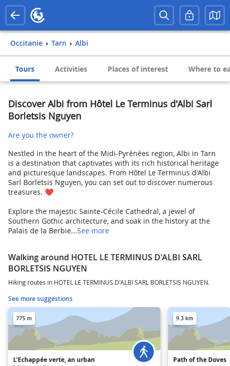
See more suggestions (40, 298)
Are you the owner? (41, 135)
